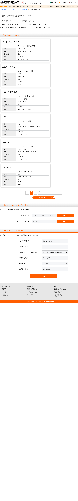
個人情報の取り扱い (6, 216)
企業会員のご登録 (31, 213)
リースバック (26, 6)
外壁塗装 (57, 6)
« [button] (27, 117)
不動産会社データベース (67, 6)
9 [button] (56, 117)
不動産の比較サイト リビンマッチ (9, 9)
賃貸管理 (40, 6)
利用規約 (4, 214)
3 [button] (39, 117)
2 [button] (35, 117)
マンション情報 (23, 9)
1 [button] (31, 117)
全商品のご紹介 (30, 216)
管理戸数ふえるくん (58, 219)
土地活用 (34, 6)
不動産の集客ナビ (58, 216)
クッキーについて (6, 217)
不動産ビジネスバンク (59, 222)
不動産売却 (3, 6)
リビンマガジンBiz (58, 220)
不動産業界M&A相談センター (60, 214)
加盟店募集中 (73, 2)
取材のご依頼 (30, 219)
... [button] (43, 117)
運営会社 (4, 213)
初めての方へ (54, 2)
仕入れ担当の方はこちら (32, 214)
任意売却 (19, 6)
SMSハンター (57, 217)
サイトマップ (5, 220)
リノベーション (49, 6)
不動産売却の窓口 (58, 213)
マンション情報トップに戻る (43, 123)
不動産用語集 (5, 219)
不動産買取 (12, 6)
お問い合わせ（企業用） (32, 217)
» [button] (60, 117)
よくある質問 (64, 2)
